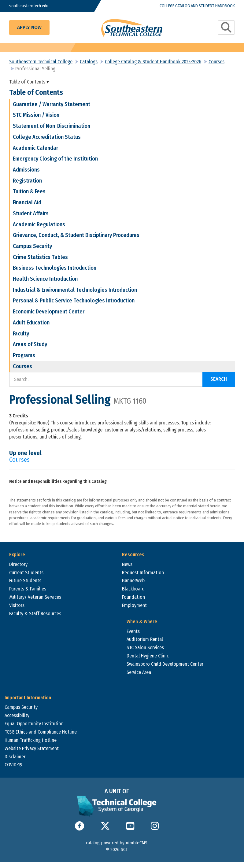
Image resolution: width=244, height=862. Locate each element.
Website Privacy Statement (32, 748)
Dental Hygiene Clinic (148, 656)
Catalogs (89, 62)
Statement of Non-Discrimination (51, 126)
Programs (24, 355)
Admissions (26, 169)
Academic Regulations (39, 224)
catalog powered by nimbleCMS (116, 842)
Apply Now (29, 27)
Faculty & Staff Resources (35, 613)
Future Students (25, 580)
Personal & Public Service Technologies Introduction (74, 300)
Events (133, 631)
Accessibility (17, 715)
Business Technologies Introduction (54, 268)
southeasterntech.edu (28, 6)
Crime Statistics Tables (40, 257)
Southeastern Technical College (40, 62)
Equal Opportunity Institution (34, 724)
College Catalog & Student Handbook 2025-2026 (153, 62)
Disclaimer (15, 757)
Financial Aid (27, 202)
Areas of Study (30, 344)
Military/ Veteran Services (35, 597)
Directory (18, 564)
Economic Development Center (48, 311)
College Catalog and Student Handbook (197, 6)
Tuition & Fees (29, 191)
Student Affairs (31, 213)
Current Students (26, 572)
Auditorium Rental (145, 639)
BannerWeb (133, 580)
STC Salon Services (145, 647)
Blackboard (133, 589)
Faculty (21, 333)
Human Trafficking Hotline (31, 740)
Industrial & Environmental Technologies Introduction (75, 290)
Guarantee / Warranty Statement (51, 104)
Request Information (143, 572)
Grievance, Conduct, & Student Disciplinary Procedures (76, 235)
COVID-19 (13, 765)
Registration (27, 180)
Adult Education (31, 322)
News (127, 564)
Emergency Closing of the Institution (55, 158)
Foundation (133, 597)
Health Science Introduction (45, 279)
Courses (216, 62)
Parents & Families (27, 589)
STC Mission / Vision (36, 115)
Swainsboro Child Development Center (165, 664)
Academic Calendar (35, 148)
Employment (134, 605)
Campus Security (32, 246)
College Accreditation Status (47, 137)
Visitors (16, 605)
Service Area (139, 672)
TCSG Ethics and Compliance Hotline (41, 732)
